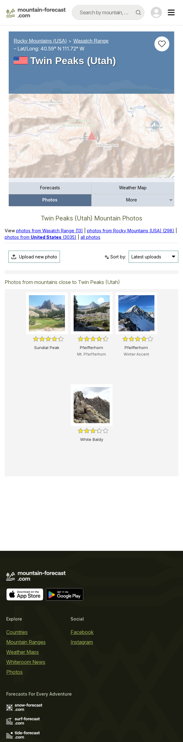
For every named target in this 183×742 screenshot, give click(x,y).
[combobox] (108, 12)
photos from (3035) (40, 237)
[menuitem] (50, 188)
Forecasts (50, 187)
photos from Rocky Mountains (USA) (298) (130, 230)
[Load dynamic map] (91, 138)
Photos (49, 199)
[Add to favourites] (161, 43)
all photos (90, 237)
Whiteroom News (25, 662)
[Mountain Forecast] (36, 12)
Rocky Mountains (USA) (40, 41)
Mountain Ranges (26, 642)
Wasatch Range (90, 41)
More (131, 199)
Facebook (82, 632)
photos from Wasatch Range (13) (49, 230)
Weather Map (133, 187)
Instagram (82, 642)
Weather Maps (22, 652)
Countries (17, 632)
